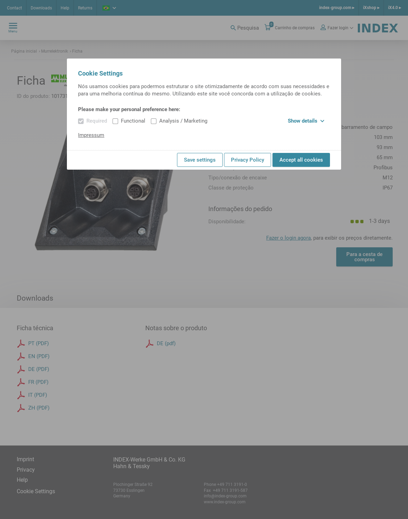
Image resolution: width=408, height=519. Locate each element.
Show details (306, 121)
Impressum (91, 135)
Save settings (200, 160)
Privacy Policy (247, 160)
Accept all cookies (301, 160)
